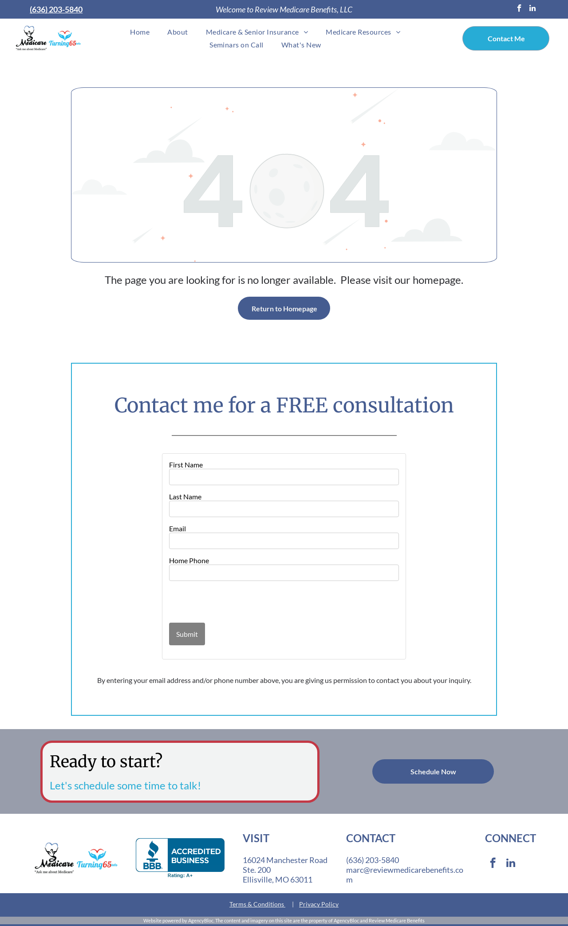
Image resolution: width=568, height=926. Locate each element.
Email (177, 528)
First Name (186, 464)
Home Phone (189, 560)
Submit (187, 634)
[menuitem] (139, 31)
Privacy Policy (319, 904)
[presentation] (221, 601)
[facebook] (519, 9)
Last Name (185, 496)
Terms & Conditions (256, 904)
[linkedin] (532, 9)
